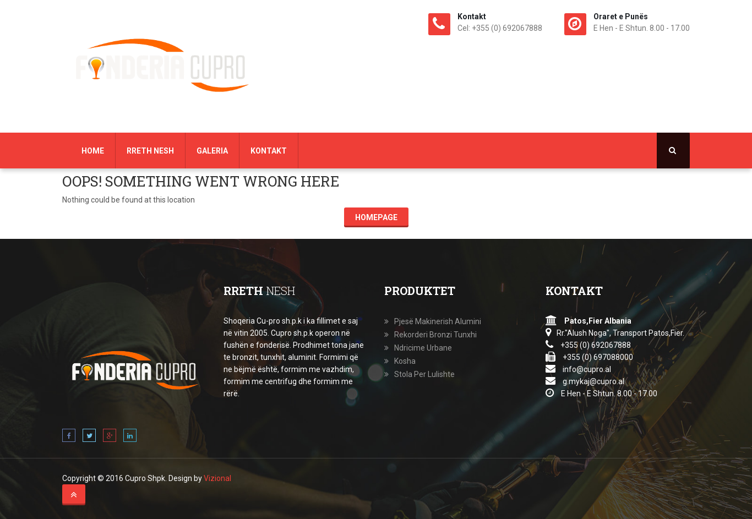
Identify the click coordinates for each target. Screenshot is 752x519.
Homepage (376, 217)
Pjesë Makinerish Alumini (437, 321)
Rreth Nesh (150, 150)
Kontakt (268, 150)
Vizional (217, 478)
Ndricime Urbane (423, 347)
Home (92, 150)
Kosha (405, 361)
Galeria (212, 150)
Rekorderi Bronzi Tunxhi (435, 334)
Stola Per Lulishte (424, 374)
